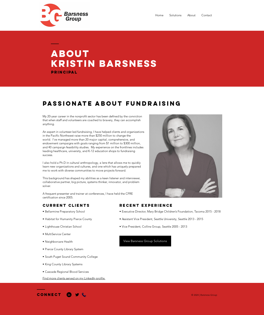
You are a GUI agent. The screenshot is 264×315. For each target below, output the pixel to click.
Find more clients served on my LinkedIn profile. (74, 278)
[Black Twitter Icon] (77, 294)
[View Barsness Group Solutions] (145, 241)
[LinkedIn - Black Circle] (69, 294)
